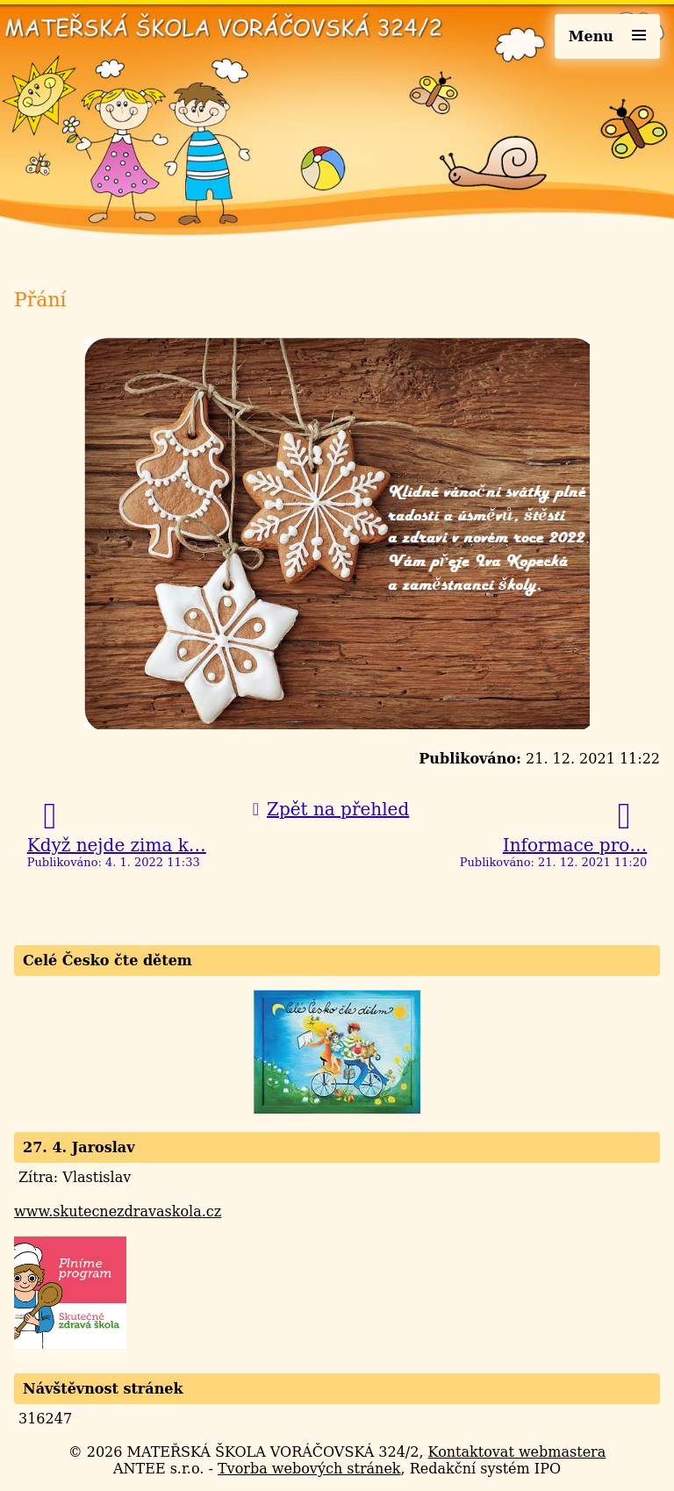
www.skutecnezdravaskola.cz (117, 1211)
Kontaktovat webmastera (517, 1452)
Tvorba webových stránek (309, 1468)
